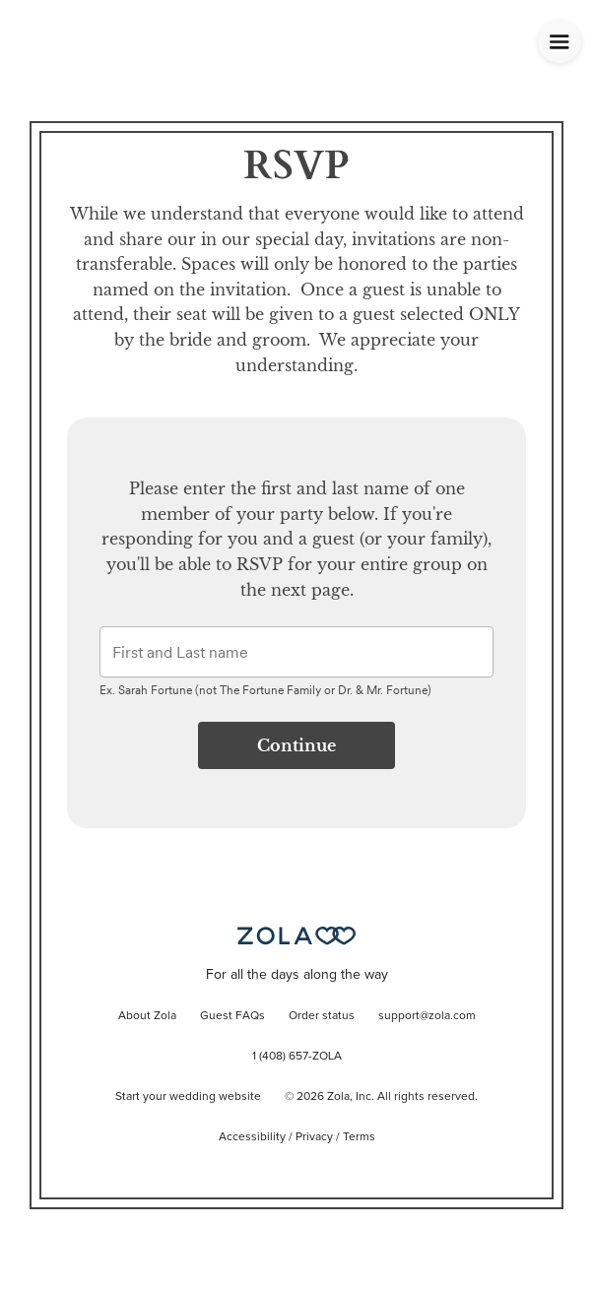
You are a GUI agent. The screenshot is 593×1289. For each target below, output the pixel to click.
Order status (322, 1016)
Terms (359, 1137)
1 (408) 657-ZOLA (297, 1057)
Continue (296, 745)
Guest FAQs (232, 1016)
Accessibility (252, 1137)
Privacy (314, 1137)
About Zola (147, 1016)
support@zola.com (427, 1016)
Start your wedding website (188, 1097)
